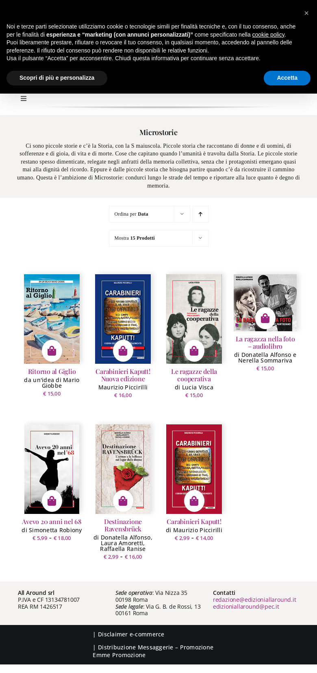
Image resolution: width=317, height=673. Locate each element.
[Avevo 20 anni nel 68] (51, 469)
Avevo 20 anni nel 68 (51, 521)
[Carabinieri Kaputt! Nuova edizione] (122, 319)
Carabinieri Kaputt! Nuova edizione (123, 375)
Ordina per (131, 214)
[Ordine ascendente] (200, 214)
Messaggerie (156, 647)
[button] (306, 13)
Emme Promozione (119, 655)
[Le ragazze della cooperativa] (193, 319)
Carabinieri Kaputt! (194, 521)
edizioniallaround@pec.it (246, 606)
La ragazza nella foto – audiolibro (265, 342)
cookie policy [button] (268, 34)
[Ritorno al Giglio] (52, 319)
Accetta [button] (287, 77)
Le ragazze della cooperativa (194, 375)
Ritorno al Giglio (52, 371)
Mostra (135, 238)
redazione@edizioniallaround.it (254, 599)
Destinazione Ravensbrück (123, 525)
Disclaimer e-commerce (131, 634)
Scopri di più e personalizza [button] (57, 77)
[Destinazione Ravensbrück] (123, 469)
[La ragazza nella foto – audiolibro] (265, 302)
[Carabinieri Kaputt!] (193, 469)
